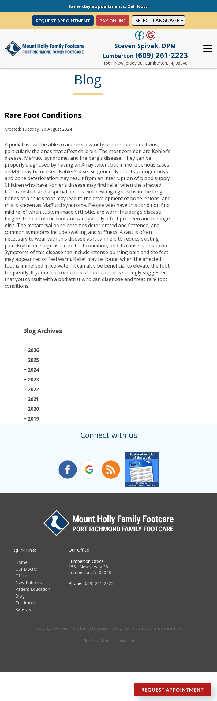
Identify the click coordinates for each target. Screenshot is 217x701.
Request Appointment (63, 20)
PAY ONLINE (112, 20)
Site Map (90, 640)
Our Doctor (26, 569)
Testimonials (28, 602)
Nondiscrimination (118, 640)
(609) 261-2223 (145, 55)
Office (21, 576)
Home (21, 562)
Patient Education (32, 589)
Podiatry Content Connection (156, 628)
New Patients (28, 582)
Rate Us (23, 609)
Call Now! (138, 6)
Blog (19, 596)
